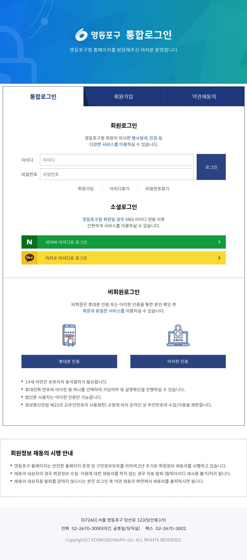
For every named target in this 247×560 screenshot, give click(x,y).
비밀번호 (29, 174)
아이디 (27, 160)
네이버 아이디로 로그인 (66, 242)
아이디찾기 (120, 188)
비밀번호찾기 (157, 188)
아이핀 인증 (177, 361)
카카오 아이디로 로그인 (66, 258)
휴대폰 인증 (69, 361)
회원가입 (123, 96)
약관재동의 (204, 96)
